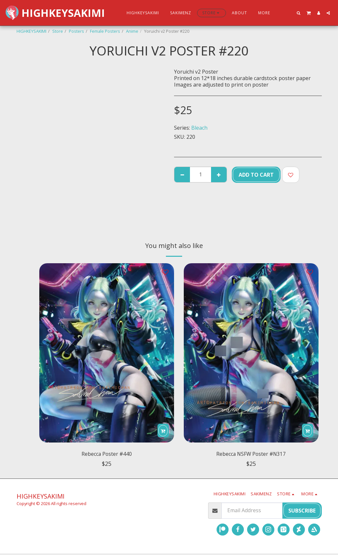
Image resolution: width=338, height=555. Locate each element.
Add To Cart (256, 174)
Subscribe (302, 512)
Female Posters (105, 31)
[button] (298, 13)
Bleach (199, 127)
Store (57, 31)
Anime (132, 31)
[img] (106, 353)
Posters (76, 31)
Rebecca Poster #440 (106, 454)
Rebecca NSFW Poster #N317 (251, 454)
